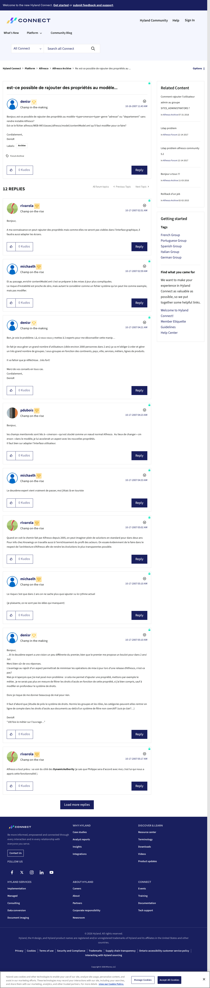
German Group (171, 257)
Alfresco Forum (170, 134)
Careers (77, 889)
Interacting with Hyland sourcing (103, 955)
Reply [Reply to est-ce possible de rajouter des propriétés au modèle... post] (139, 170)
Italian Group (170, 252)
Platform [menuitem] (32, 33)
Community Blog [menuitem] (61, 33)
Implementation (16, 889)
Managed (12, 896)
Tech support (145, 910)
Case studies (80, 832)
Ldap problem (169, 128)
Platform (30, 68)
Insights (77, 847)
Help (176, 20)
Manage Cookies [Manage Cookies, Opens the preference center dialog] (143, 979)
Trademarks (95, 951)
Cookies (31, 951)
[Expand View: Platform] (41, 32)
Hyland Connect (12, 68)
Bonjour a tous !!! (170, 174)
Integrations (80, 854)
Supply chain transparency (121, 951)
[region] (105, 979)
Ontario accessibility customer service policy (164, 951)
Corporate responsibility (86, 910)
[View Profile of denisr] (25, 101)
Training (143, 896)
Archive (22, 145)
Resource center (147, 832)
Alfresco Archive (61, 68)
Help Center (169, 332)
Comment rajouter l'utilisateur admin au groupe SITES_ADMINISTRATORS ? (178, 102)
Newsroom (79, 918)
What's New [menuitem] (11, 33)
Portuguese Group (174, 240)
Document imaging (18, 918)
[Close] (204, 979)
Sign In (190, 20)
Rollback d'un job (170, 194)
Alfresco (43, 68)
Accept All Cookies (169, 979)
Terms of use (46, 951)
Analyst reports (81, 839)
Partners (77, 903)
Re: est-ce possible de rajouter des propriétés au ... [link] (103, 68)
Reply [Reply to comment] (139, 246)
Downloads (144, 847)
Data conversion (16, 910)
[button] (11, 170)
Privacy (19, 951)
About (76, 896)
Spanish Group (171, 246)
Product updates (147, 861)
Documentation (147, 903)
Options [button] (197, 68)
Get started (61, 5)
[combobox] (72, 48)
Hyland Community (154, 20)
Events (142, 889)
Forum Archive (17, 156)
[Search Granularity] (27, 48)
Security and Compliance (71, 951)
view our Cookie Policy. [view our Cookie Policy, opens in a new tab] (111, 984)
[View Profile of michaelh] (27, 266)
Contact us (16, 853)
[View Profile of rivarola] (27, 205)
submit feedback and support (93, 5)
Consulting (13, 903)
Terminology (145, 839)
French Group (170, 235)
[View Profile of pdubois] (26, 410)
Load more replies (77, 804)
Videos (142, 854)
